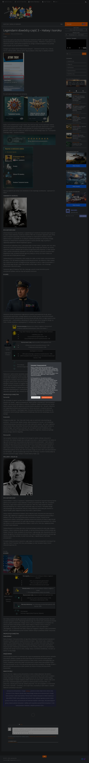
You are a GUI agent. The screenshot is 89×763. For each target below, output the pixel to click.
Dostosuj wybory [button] (35, 397)
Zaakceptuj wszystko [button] (46, 397)
